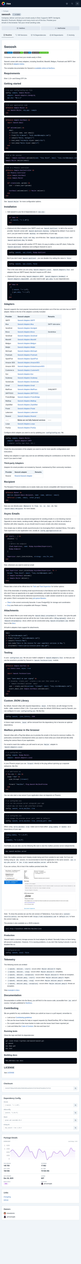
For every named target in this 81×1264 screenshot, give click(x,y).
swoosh (6, 14)
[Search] (72, 3)
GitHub (6, 1200)
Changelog (7, 1197)
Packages (5, 11)
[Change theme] (67, 4)
